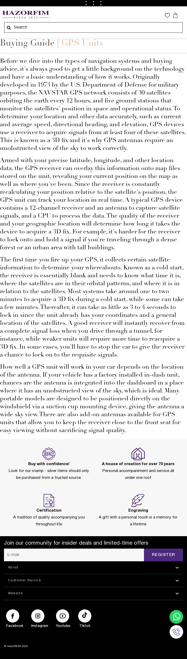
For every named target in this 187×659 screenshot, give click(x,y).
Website (15, 593)
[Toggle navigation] (182, 15)
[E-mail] (74, 555)
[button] (169, 15)
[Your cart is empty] (176, 15)
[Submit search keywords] (9, 27)
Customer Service (24, 580)
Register (163, 555)
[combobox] (93, 27)
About (13, 567)
